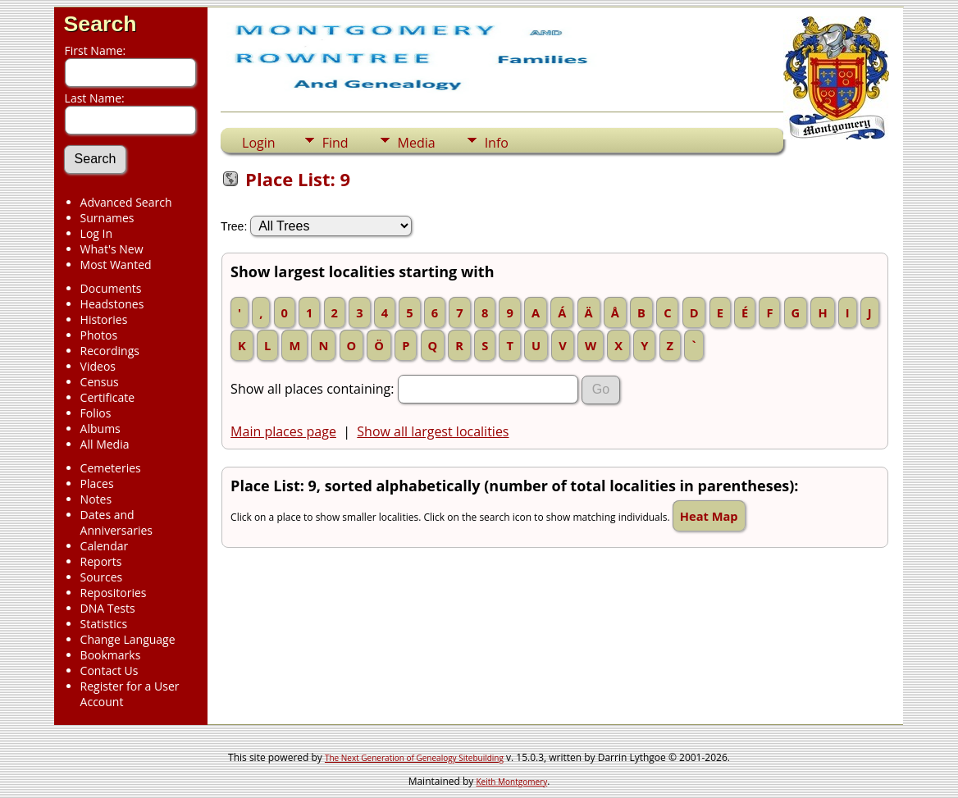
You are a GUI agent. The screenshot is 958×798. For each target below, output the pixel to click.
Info (497, 143)
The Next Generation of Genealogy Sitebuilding (414, 758)
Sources (101, 577)
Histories (104, 319)
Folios (96, 413)
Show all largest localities (433, 431)
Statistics (104, 624)
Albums (100, 428)
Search (100, 23)
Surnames (107, 218)
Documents (111, 288)
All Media (105, 444)
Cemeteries (110, 468)
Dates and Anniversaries (116, 522)
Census (99, 382)
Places (97, 483)
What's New (112, 249)
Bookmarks (110, 655)
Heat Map (709, 516)
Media (417, 143)
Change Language (128, 639)
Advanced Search (126, 202)
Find (335, 143)
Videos (98, 366)
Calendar (104, 546)
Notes (96, 499)
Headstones (112, 304)
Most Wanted (116, 264)
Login (259, 143)
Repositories (113, 592)
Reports (101, 561)
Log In (96, 233)
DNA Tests (107, 608)
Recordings (109, 350)
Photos (99, 335)
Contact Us (109, 670)
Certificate (107, 397)
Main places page (283, 431)
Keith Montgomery (512, 781)
